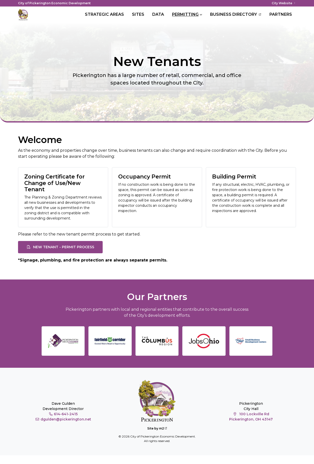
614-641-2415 (63, 423)
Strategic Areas (104, 18)
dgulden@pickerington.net (63, 428)
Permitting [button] (185, 18)
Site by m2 (157, 437)
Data (158, 18)
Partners (280, 18)
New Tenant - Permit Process (60, 256)
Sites (138, 18)
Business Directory (235, 19)
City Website (284, 3)
